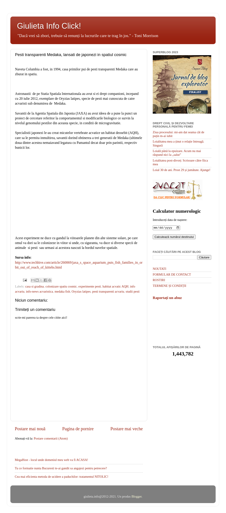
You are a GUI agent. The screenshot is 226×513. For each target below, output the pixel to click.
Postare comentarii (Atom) (51, 438)
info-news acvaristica (39, 291)
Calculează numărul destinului (174, 237)
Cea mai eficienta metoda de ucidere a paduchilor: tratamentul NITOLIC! (61, 476)
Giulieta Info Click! (49, 25)
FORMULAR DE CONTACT (172, 275)
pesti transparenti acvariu (108, 291)
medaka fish (62, 291)
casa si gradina (34, 286)
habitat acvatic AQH (115, 286)
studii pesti (133, 291)
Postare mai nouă (30, 428)
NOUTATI (159, 269)
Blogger (137, 496)
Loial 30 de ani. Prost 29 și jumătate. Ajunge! (181, 170)
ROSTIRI (159, 280)
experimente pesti (89, 286)
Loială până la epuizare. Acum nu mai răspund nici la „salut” (177, 152)
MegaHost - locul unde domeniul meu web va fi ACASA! (51, 460)
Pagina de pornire (78, 428)
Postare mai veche (126, 428)
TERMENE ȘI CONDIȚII (169, 286)
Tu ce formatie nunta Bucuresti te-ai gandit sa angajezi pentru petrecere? (61, 468)
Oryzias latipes (81, 291)
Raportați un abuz (167, 298)
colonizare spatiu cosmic (61, 286)
